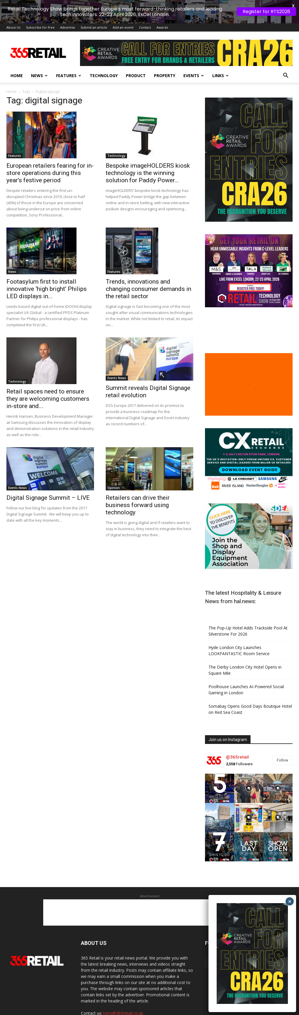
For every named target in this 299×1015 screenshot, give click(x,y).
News (39, 75)
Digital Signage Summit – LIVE (48, 497)
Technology (104, 75)
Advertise (67, 27)
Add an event (123, 27)
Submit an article (94, 27)
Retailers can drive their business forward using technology (138, 505)
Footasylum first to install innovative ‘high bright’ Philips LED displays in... (46, 289)
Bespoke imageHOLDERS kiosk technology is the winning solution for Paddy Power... (148, 173)
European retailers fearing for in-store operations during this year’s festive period (50, 173)
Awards (162, 27)
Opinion (113, 488)
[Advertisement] (149, 912)
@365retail (237, 757)
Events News (116, 378)
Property (164, 75)
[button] (286, 76)
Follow (282, 760)
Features (68, 75)
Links (220, 75)
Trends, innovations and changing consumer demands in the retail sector (148, 289)
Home (17, 75)
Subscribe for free (40, 27)
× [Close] (289, 901)
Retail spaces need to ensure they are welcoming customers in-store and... (47, 399)
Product (136, 75)
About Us (13, 27)
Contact (145, 27)
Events (193, 75)
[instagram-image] (219, 788)
